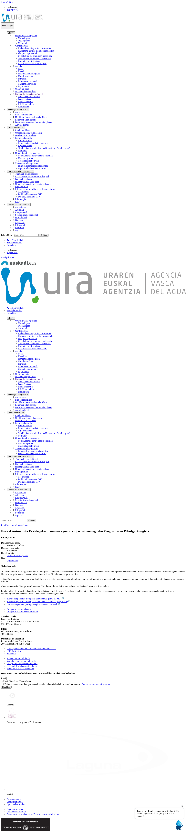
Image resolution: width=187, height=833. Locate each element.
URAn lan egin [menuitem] (22, 89)
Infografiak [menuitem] (20, 225)
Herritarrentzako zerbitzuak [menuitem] (20, 171)
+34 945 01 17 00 (31, 648)
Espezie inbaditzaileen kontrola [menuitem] (32, 168)
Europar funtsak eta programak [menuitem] (29, 94)
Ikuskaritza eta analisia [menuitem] (25, 135)
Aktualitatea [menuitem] (20, 207)
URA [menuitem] (11, 33)
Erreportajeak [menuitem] (21, 212)
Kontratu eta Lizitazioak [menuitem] (29, 61)
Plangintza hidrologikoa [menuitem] (29, 73)
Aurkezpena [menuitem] (20, 112)
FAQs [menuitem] (17, 202)
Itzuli (14, 525)
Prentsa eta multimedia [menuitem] (18, 205)
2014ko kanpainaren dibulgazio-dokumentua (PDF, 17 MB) (35, 598)
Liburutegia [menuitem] (20, 199)
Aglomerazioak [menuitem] (25, 145)
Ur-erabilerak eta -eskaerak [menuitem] (27, 153)
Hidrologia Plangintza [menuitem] (18, 109)
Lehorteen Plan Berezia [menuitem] (25, 120)
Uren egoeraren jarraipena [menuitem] (27, 181)
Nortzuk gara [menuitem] (24, 38)
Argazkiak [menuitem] (19, 222)
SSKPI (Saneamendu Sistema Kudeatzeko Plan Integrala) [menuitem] (44, 148)
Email (3, 678)
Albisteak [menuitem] (19, 210)
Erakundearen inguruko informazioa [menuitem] (34, 48)
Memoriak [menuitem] (22, 43)
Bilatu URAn (7, 235)
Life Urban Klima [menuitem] (26, 104)
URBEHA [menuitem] (22, 150)
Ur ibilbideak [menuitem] (21, 217)
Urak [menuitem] (20, 68)
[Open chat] (179, 825)
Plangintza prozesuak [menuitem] (27, 53)
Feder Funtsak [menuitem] (24, 99)
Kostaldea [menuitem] (22, 71)
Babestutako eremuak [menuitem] (27, 81)
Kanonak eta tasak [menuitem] (23, 179)
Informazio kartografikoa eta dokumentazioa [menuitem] (35, 189)
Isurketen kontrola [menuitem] (23, 138)
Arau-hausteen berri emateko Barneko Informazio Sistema (33, 814)
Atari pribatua (7, 257)
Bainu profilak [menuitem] (21, 186)
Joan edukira (7, 2)
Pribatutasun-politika (16, 811)
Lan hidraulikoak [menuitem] (23, 130)
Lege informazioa (15, 809)
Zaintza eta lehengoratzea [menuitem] (26, 163)
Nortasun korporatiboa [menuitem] (25, 91)
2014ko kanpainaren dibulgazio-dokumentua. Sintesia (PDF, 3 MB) (38, 601)
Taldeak (4, 681)
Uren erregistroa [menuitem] (25, 158)
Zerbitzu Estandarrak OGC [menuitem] (30, 194)
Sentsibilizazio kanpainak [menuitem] (26, 215)
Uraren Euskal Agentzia (17, 555)
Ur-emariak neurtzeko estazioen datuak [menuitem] (33, 184)
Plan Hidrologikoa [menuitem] (23, 114)
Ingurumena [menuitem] (23, 86)
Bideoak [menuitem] (19, 220)
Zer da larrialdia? (14, 242)
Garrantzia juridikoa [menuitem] (27, 84)
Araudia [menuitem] (18, 66)
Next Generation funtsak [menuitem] (29, 96)
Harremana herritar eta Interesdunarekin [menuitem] (36, 51)
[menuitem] (15, 240)
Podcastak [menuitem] (19, 227)
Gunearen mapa (14, 799)
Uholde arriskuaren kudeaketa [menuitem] (28, 133)
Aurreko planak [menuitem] (22, 125)
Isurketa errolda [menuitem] (25, 140)
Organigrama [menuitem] (24, 40)
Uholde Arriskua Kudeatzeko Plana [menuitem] (31, 117)
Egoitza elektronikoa (16, 804)
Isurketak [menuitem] (22, 79)
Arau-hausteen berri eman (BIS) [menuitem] (32, 63)
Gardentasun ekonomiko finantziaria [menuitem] (34, 58)
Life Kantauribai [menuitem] (25, 101)
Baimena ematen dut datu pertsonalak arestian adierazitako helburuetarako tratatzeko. (56, 684)
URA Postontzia (14, 651)
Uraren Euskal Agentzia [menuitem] (26, 35)
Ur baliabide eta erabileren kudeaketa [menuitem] (35, 56)
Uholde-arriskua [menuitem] (25, 76)
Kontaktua (11, 245)
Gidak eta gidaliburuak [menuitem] (28, 161)
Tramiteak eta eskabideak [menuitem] (26, 174)
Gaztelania (25, 681)
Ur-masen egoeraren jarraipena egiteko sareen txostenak (33, 604)
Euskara (13, 681)
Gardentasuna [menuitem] (21, 46)
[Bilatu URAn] (26, 235)
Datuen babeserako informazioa (96, 684)
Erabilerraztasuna (15, 802)
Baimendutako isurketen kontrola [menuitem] (33, 143)
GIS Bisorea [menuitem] (23, 191)
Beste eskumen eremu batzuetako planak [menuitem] (33, 122)
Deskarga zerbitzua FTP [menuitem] (29, 196)
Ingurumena (12, 560)
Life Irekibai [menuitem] (23, 106)
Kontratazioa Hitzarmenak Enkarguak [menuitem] (32, 176)
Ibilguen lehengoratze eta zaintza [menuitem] (33, 166)
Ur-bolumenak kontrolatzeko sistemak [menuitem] (35, 155)
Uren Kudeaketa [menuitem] (16, 128)
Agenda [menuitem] (18, 230)
